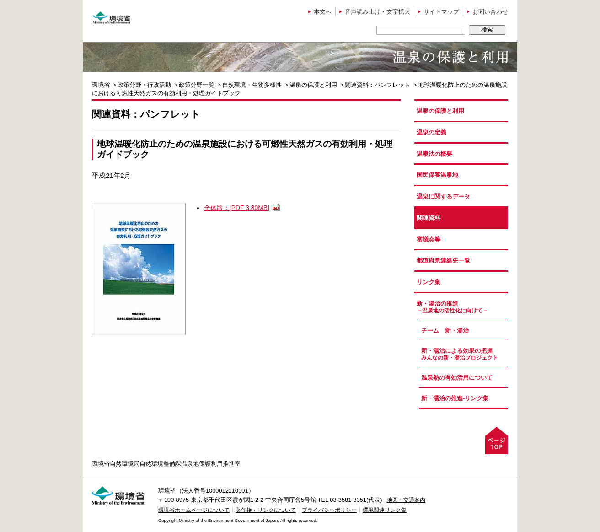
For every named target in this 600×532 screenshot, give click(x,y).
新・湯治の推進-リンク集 (454, 398)
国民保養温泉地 (437, 175)
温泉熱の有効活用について (457, 377)
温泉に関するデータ (443, 196)
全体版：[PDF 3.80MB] (236, 207)
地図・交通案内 (406, 500)
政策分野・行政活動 (144, 84)
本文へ (323, 11)
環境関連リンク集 (385, 510)
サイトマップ (441, 11)
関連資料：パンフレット (377, 84)
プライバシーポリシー (329, 510)
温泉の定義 (431, 132)
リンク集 (428, 282)
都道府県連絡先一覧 (443, 260)
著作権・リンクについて (266, 510)
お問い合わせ (490, 11)
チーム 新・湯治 (445, 330)
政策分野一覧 (196, 84)
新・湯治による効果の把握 (464, 354)
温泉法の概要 (434, 153)
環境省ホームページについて (194, 510)
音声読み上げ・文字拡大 (377, 11)
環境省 (101, 84)
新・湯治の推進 (462, 307)
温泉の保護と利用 (313, 84)
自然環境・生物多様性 (252, 84)
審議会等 (428, 239)
